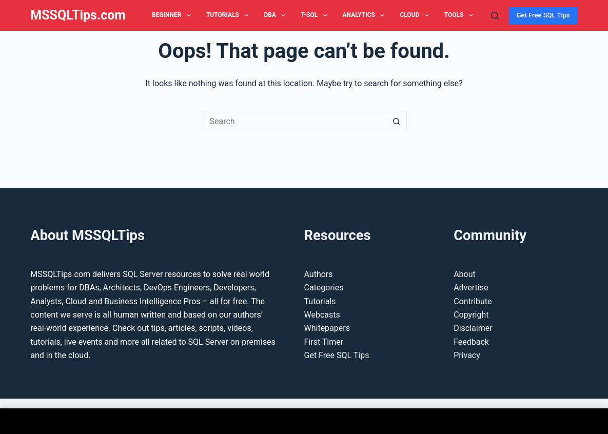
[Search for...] (294, 121)
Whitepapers (327, 328)
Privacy (467, 355)
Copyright (471, 315)
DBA (276, 15)
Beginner (173, 15)
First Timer (324, 342)
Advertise (471, 287)
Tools (460, 15)
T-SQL (316, 15)
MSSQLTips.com (78, 15)
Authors (318, 274)
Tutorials (229, 15)
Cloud (416, 15)
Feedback (471, 342)
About (465, 274)
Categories (324, 287)
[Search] (495, 15)
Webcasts (322, 315)
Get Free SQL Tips (543, 15)
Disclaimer (473, 328)
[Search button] (396, 121)
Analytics (366, 15)
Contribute (473, 301)
